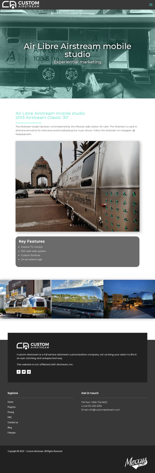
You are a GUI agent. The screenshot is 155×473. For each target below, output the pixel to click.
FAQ (10, 417)
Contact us (13, 422)
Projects (12, 407)
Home (10, 401)
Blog (10, 427)
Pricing (11, 412)
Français (12, 432)
